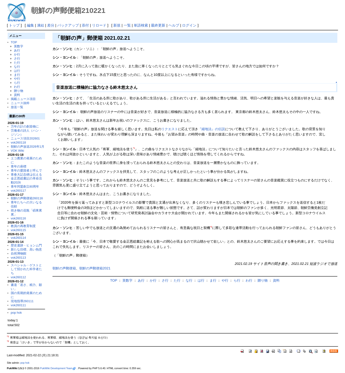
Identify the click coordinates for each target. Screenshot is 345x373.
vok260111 (18, 305)
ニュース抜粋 (20, 103)
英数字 (18, 46)
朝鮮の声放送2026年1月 (27, 146)
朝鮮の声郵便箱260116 (27, 198)
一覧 (127, 25)
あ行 (17, 50)
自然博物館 (18, 253)
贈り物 (18, 91)
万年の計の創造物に (25, 126)
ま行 (17, 75)
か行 (17, 54)
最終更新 (158, 25)
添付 (85, 25)
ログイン (189, 25)
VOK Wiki (17, 150)
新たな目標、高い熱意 (26, 249)
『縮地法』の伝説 (211, 129)
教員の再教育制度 (23, 226)
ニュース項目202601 (25, 138)
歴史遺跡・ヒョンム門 (26, 245)
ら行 (17, 82)
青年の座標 (18, 166)
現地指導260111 (22, 301)
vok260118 (18, 142)
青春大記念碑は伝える (26, 174)
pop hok (16, 312)
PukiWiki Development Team (57, 368)
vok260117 (18, 190)
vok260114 (18, 237)
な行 (17, 66)
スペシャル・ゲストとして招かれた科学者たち (26, 269)
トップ (14, 25)
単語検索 (141, 25)
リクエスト (169, 129)
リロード (99, 25)
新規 (117, 25)
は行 (17, 70)
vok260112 (18, 277)
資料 (17, 95)
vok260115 (18, 230)
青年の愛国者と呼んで (26, 170)
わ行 (17, 87)
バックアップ (68, 25)
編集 (30, 25)
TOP (14, 42)
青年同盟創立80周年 (25, 186)
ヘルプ (173, 25)
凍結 (40, 25)
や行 (17, 78)
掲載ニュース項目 (23, 99)
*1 (134, 148)
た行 (17, 62)
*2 (211, 227)
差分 (50, 25)
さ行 (17, 58)
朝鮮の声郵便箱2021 (94, 268)
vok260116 (18, 218)
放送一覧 (17, 107)
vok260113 (18, 257)
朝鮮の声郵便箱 (64, 268)
